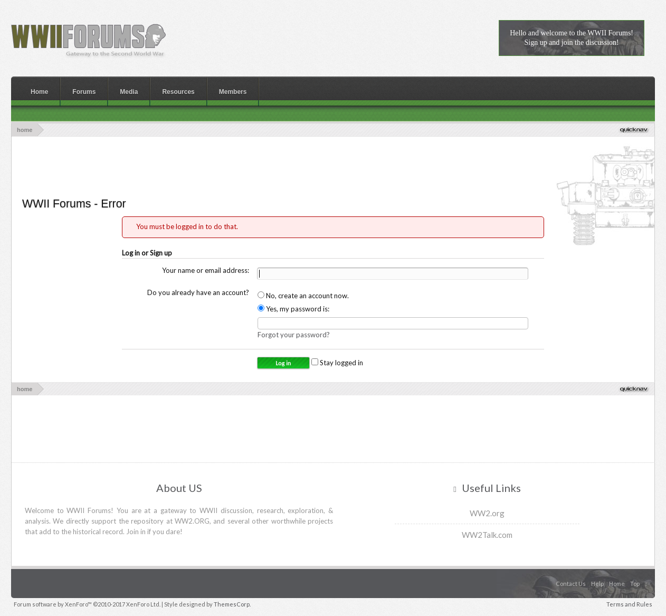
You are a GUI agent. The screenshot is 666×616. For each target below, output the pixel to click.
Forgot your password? (294, 334)
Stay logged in (337, 362)
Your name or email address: (205, 270)
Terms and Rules (629, 604)
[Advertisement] (333, 165)
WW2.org (487, 513)
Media (129, 92)
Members (233, 92)
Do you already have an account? (198, 292)
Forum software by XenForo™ (87, 604)
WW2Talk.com (487, 534)
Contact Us (571, 583)
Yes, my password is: (293, 309)
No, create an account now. (303, 295)
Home (39, 92)
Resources (178, 92)
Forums (84, 92)
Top (635, 583)
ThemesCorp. (232, 604)
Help (597, 583)
